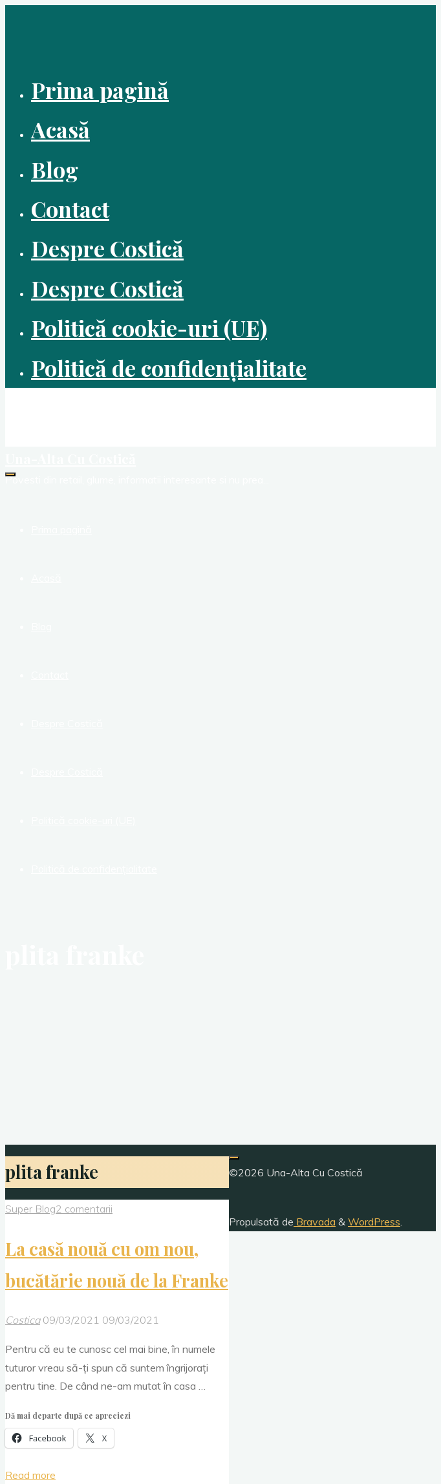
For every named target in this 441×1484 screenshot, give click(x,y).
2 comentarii (84, 1208)
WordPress (374, 1221)
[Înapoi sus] (234, 1158)
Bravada (315, 1221)
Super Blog (30, 1208)
